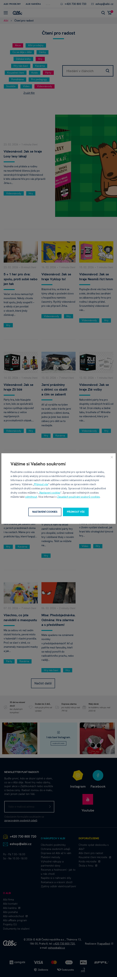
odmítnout (31, 496)
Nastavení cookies (49, 492)
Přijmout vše (41, 484)
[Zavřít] (111, 457)
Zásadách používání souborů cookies (78, 496)
